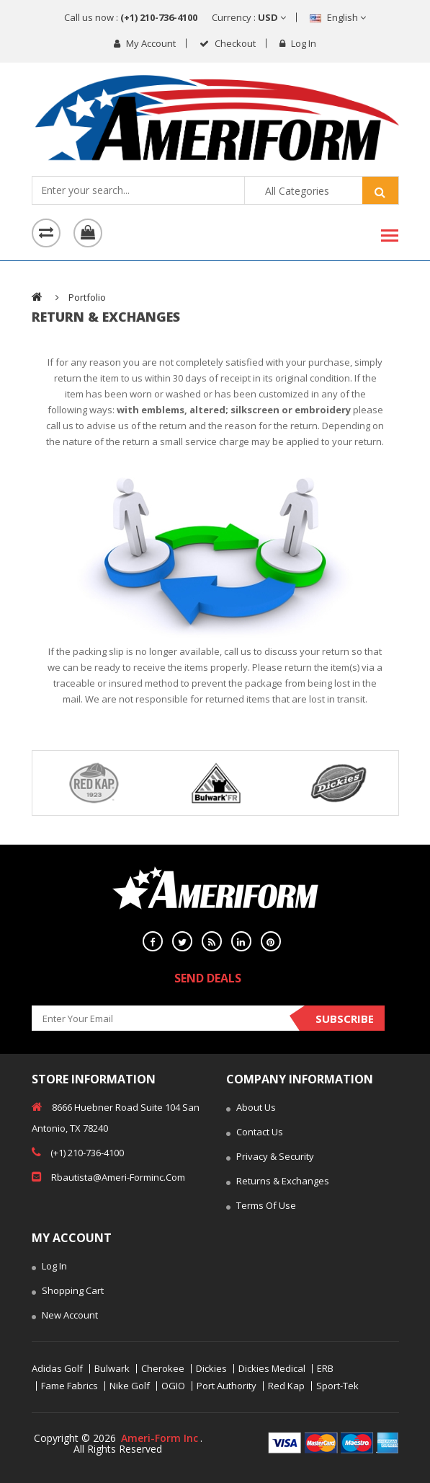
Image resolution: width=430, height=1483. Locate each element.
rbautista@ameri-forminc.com (108, 1176)
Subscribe (344, 1018)
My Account (145, 43)
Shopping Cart (68, 1292)
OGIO (173, 1386)
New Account (65, 1316)
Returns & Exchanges (277, 1182)
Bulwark (112, 1368)
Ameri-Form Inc (159, 1438)
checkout (228, 43)
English (338, 17)
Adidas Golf (57, 1368)
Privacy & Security (270, 1158)
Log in (297, 43)
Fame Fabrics (69, 1386)
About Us (251, 1109)
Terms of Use (261, 1207)
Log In (49, 1267)
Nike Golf (129, 1386)
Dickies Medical (271, 1368)
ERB (325, 1368)
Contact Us (254, 1133)
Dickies (211, 1368)
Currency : (249, 17)
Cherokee (162, 1368)
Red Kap (286, 1386)
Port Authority (226, 1386)
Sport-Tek (337, 1386)
